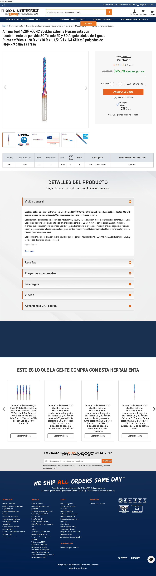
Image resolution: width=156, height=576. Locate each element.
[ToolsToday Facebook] (135, 500)
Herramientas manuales (10, 527)
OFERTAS (88, 24)
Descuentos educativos (39, 521)
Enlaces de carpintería (39, 547)
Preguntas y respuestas (40, 273)
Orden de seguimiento (68, 506)
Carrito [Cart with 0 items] (152, 14)
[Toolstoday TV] (123, 509)
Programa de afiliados (39, 534)
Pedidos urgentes (66, 504)
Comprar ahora (24, 436)
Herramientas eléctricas (71, 19)
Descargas (32, 284)
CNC (49, 19)
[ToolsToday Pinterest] (139, 500)
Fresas (4, 514)
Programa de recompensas (41, 537)
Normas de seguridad (39, 544)
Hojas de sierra (7, 509)
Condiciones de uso (67, 529)
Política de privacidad (68, 527)
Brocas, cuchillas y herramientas (22, 19)
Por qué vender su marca (40, 552)
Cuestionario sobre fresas (40, 532)
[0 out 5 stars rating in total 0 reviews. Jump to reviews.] (123, 65)
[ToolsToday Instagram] (120, 500)
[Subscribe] (108, 461)
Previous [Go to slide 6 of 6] (5, 87)
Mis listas (143, 14)
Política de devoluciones (69, 514)
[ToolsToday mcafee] (123, 557)
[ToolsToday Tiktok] (125, 500)
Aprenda (34, 539)
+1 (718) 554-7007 (147, 5)
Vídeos (29, 295)
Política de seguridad (67, 516)
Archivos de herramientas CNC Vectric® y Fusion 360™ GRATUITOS (42, 513)
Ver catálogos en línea (97, 504)
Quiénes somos (37, 504)
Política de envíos (66, 511)
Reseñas (30, 262)
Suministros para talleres (133, 19)
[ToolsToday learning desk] (137, 509)
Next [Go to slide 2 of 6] (86, 87)
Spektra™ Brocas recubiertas (12, 506)
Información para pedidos (69, 547)
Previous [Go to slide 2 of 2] (3, 409)
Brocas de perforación (10, 516)
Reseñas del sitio (37, 519)
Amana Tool (126, 57)
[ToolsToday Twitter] (144, 500)
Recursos (68, 24)
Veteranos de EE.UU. (38, 542)
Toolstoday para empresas (40, 550)
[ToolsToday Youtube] (130, 500)
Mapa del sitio (65, 524)
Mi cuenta (134, 14)
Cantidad (105, 83)
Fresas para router (8, 504)
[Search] (108, 12)
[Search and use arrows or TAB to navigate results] (79, 12)
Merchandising (7, 529)
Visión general (34, 201)
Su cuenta (63, 509)
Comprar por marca (102, 19)
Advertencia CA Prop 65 (41, 306)
